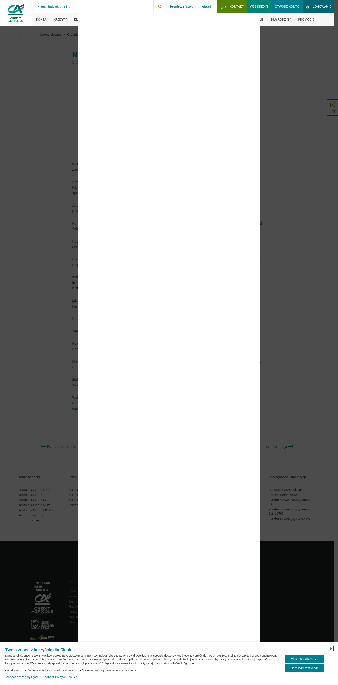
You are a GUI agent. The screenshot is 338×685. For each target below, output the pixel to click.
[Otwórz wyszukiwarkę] (159, 6)
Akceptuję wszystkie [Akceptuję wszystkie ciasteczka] (304, 658)
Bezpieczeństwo (181, 6)
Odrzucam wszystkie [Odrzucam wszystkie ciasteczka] (305, 668)
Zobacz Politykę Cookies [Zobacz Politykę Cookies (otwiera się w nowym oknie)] (60, 677)
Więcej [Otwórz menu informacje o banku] (206, 6)
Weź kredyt (259, 6)
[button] (331, 648)
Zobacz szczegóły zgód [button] (22, 677)
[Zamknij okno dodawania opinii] (251, 19)
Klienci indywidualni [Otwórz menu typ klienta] (52, 6)
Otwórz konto (287, 6)
